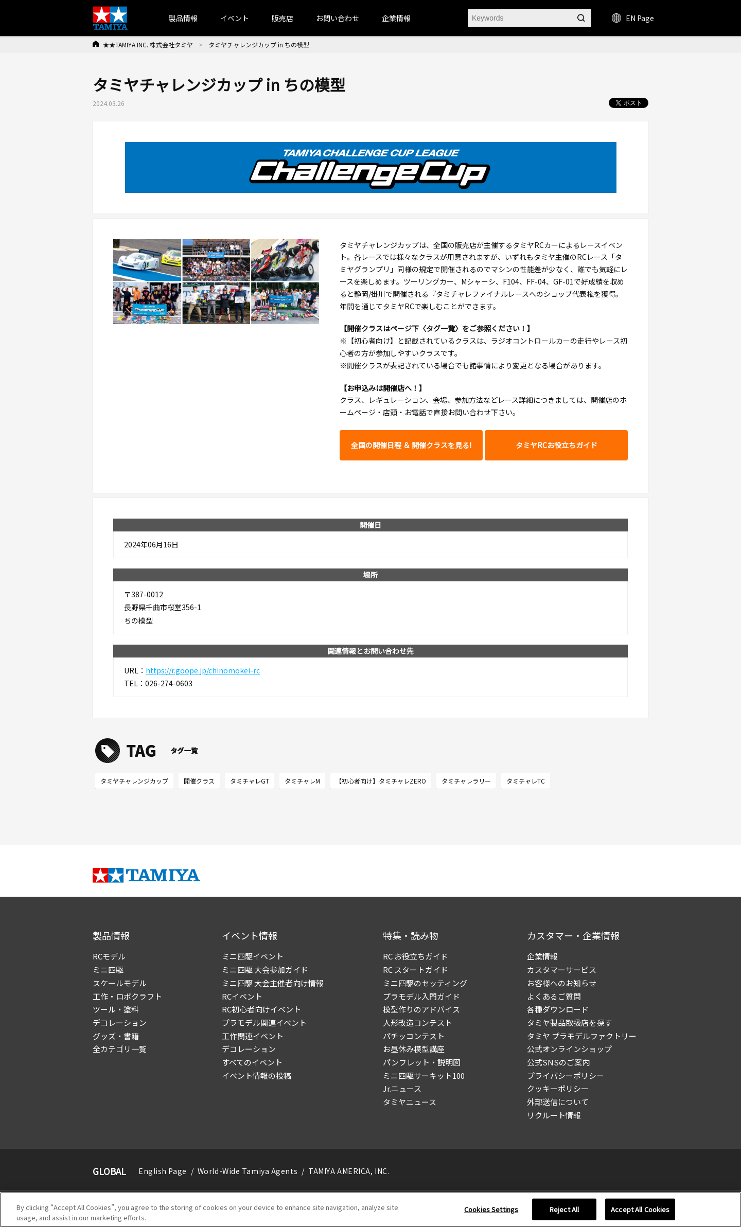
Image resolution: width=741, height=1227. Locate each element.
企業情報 (542, 956)
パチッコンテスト (414, 1035)
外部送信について (558, 1101)
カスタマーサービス (561, 969)
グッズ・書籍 (116, 1035)
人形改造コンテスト (417, 1022)
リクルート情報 (554, 1115)
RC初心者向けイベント (261, 1009)
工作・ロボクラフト (127, 996)
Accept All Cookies (640, 1213)
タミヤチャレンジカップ (134, 780)
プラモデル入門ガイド (421, 996)
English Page (162, 1171)
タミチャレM (302, 780)
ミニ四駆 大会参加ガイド (265, 969)
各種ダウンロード (558, 1009)
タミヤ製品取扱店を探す (569, 1022)
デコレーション (120, 1022)
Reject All (564, 1213)
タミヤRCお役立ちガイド (556, 445)
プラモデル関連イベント (264, 1022)
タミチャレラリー (466, 780)
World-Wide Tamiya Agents (247, 1171)
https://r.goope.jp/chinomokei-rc (203, 670)
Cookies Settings (491, 1213)
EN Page (633, 18)
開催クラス (199, 780)
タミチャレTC (525, 780)
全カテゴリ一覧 (120, 1048)
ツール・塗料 (116, 1009)
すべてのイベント (252, 1062)
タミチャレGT (249, 780)
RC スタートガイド (415, 969)
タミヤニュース (409, 1101)
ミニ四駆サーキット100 (424, 1075)
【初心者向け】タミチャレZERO (381, 780)
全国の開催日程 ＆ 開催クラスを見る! (411, 445)
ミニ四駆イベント (253, 956)
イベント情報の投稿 (256, 1075)
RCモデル (109, 956)
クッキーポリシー (558, 1088)
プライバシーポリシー (565, 1075)
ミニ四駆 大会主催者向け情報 (273, 982)
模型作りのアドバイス (421, 1009)
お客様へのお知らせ (561, 982)
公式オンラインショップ (569, 1048)
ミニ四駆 (108, 969)
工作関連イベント (253, 1035)
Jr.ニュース (402, 1088)
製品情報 (183, 18)
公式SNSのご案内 (558, 1062)
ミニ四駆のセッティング (425, 982)
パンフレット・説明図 (422, 1062)
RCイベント (242, 996)
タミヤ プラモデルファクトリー (582, 1035)
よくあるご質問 (554, 996)
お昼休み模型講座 (414, 1048)
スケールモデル (120, 982)
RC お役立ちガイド (415, 956)
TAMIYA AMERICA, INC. (348, 1171)
